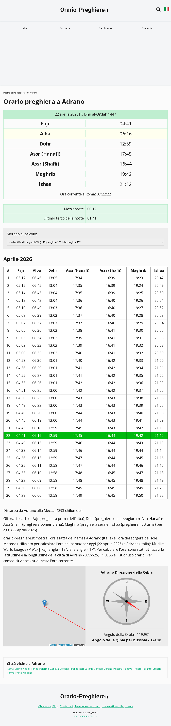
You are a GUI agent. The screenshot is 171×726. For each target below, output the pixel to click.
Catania (89, 668)
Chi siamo (44, 706)
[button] (44, 603)
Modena (27, 672)
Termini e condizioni (87, 706)
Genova (54, 668)
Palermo (44, 668)
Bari (81, 668)
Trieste (137, 668)
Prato (18, 672)
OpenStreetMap (66, 645)
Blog (55, 706)
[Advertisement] (85, 59)
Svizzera (65, 28)
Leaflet (52, 645)
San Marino (106, 28)
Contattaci (66, 706)
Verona (108, 668)
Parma (10, 672)
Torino (34, 668)
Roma (10, 668)
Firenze (74, 668)
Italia (24, 28)
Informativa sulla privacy (117, 706)
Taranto (147, 668)
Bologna (64, 668)
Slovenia (147, 28)
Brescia (156, 668)
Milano (18, 668)
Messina (118, 668)
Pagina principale (12, 92)
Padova (127, 668)
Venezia (98, 668)
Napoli (26, 668)
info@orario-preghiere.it (85, 716)
